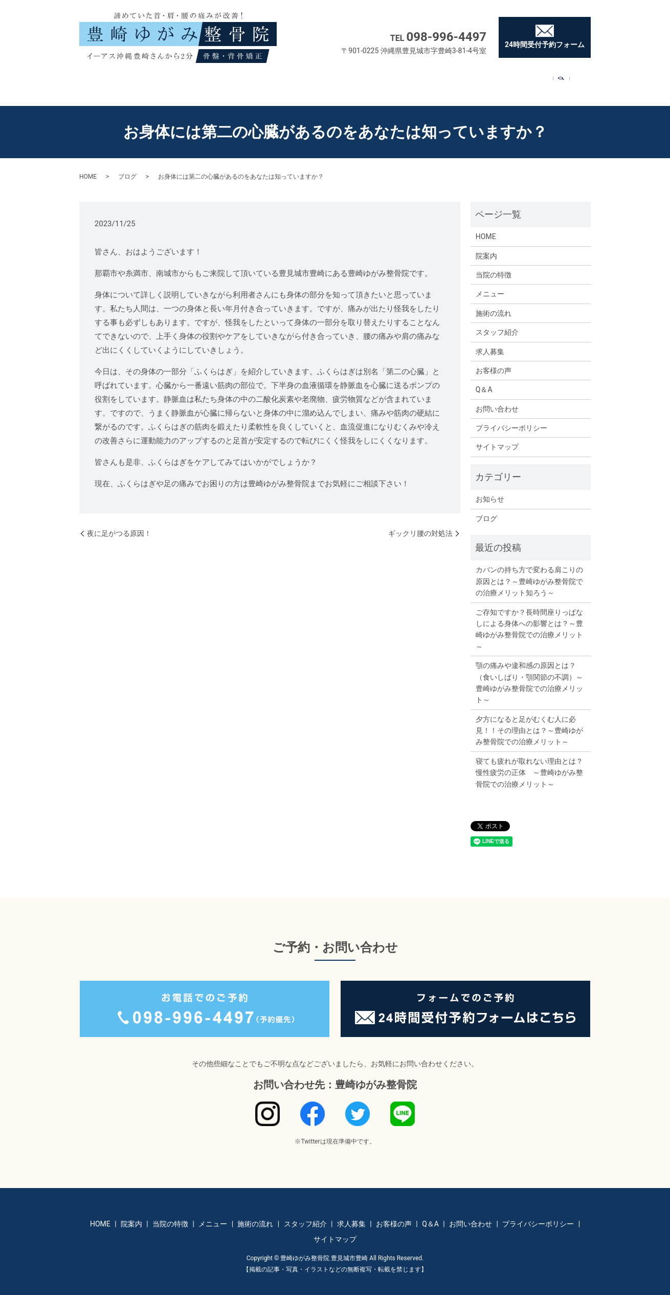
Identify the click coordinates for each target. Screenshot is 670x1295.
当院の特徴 (189, 80)
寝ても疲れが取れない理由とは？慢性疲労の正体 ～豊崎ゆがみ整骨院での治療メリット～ (529, 763)
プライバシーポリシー (511, 418)
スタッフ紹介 (343, 80)
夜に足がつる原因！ (119, 524)
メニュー (238, 80)
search (576, 81)
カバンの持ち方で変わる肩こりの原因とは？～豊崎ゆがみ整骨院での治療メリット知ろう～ (529, 571)
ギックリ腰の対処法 (420, 524)
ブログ (127, 166)
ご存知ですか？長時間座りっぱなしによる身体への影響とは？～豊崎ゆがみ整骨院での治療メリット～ (529, 619)
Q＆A (489, 80)
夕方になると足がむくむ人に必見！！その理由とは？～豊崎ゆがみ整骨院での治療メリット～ (529, 721)
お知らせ (490, 489)
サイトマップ (497, 437)
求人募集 (397, 80)
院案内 (142, 80)
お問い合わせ (537, 80)
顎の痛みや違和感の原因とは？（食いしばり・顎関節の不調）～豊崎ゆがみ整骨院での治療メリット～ (529, 673)
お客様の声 (446, 80)
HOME (105, 80)
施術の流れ (287, 80)
